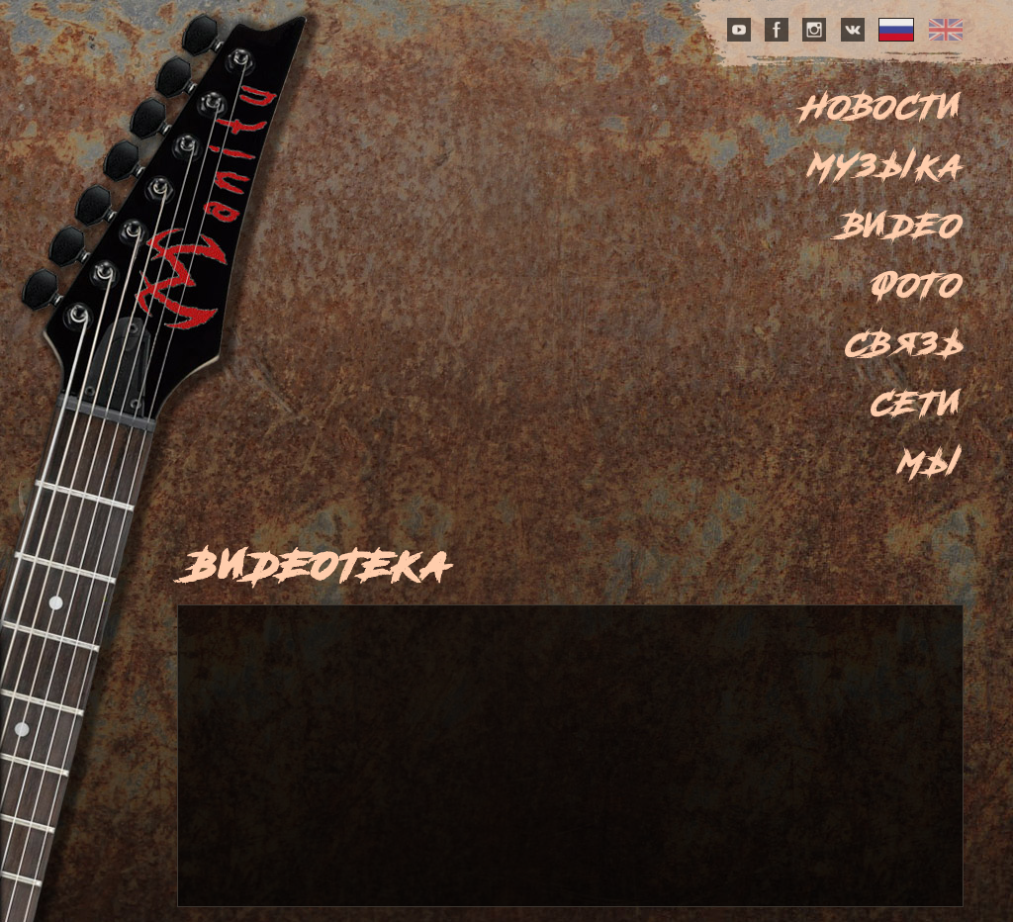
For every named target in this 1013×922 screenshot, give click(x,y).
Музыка (886, 166)
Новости (883, 107)
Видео (903, 225)
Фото (917, 285)
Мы (931, 463)
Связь (905, 344)
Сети (918, 403)
